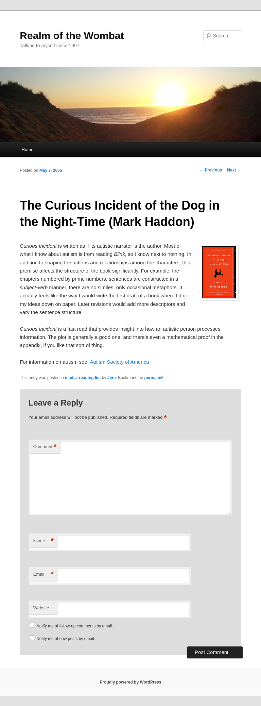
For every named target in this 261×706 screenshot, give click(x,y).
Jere (111, 377)
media (71, 377)
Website (41, 607)
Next (234, 170)
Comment (45, 447)
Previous (210, 170)
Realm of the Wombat (72, 35)
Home (28, 149)
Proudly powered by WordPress (130, 682)
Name (43, 541)
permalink (154, 377)
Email (43, 574)
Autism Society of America (119, 362)
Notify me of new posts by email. (65, 638)
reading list (90, 377)
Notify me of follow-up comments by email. (74, 626)
